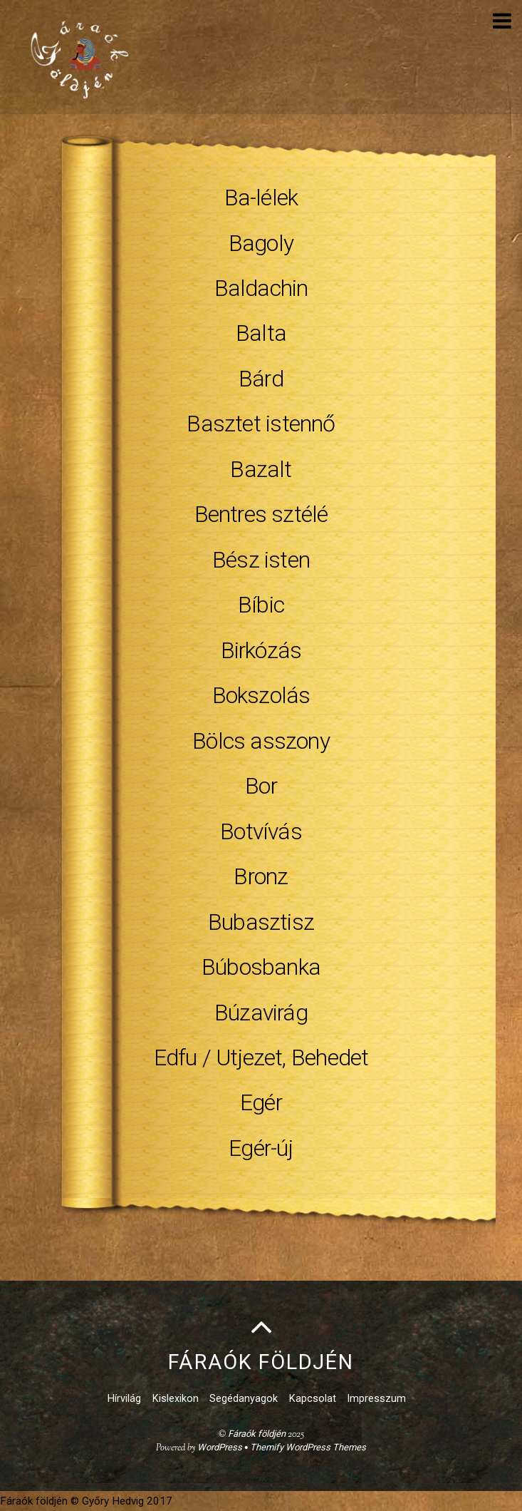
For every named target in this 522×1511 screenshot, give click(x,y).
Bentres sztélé (261, 514)
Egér (261, 1102)
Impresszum (376, 1399)
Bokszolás (261, 695)
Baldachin (261, 288)
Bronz (261, 876)
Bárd (261, 378)
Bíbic (261, 604)
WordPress (219, 1447)
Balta (261, 333)
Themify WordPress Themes (308, 1447)
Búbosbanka (261, 966)
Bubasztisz (261, 922)
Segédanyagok (243, 1399)
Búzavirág (261, 1012)
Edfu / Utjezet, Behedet (261, 1057)
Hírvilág (124, 1399)
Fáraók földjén (257, 1433)
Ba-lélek (261, 197)
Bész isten (261, 559)
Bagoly (261, 243)
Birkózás (261, 650)
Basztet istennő (261, 423)
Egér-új (261, 1148)
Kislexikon (175, 1399)
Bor (261, 785)
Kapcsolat (312, 1399)
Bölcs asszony (261, 740)
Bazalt (260, 469)
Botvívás (261, 831)
